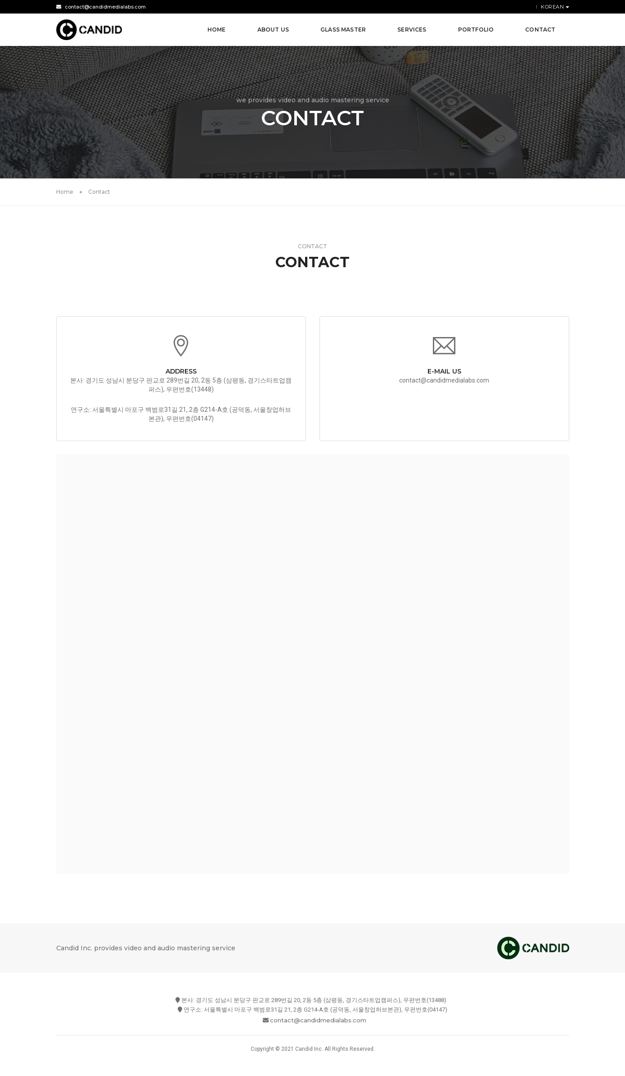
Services (411, 29)
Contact (540, 29)
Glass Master (343, 29)
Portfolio (476, 29)
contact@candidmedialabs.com (101, 7)
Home (216, 29)
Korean (553, 7)
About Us (273, 29)
